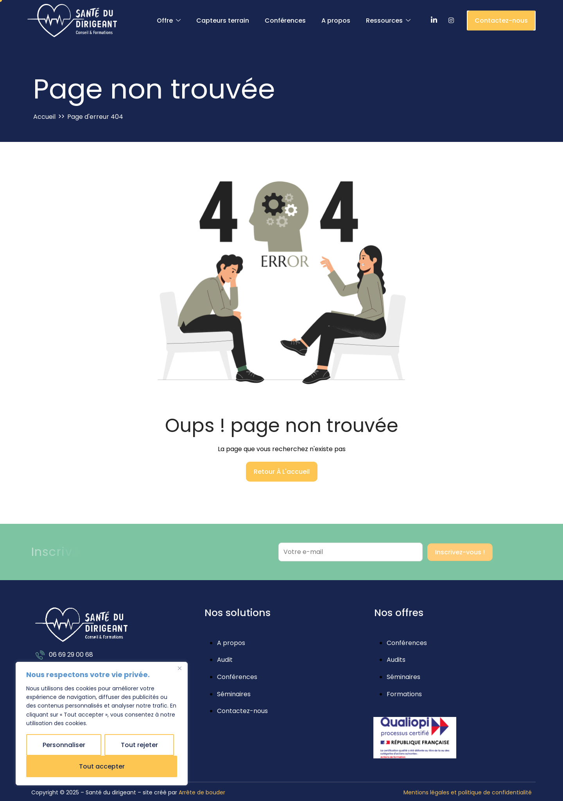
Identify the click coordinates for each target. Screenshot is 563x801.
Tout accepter (102, 766)
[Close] (179, 668)
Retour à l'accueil (282, 471)
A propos (335, 20)
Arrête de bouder (202, 792)
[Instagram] (451, 21)
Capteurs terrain (222, 20)
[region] (102, 723)
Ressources (388, 21)
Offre (169, 21)
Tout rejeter (139, 744)
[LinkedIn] (434, 21)
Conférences (285, 20)
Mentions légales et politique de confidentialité (467, 792)
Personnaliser (64, 744)
